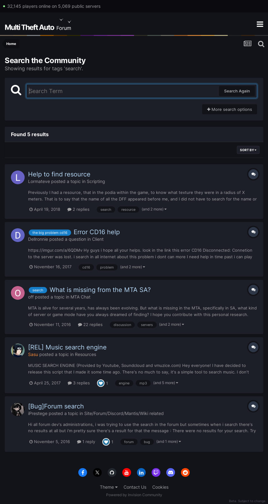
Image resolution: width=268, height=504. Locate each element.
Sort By (248, 150)
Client (98, 239)
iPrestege (37, 413)
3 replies (79, 382)
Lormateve (39, 181)
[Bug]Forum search (56, 406)
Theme (109, 487)
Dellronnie (38, 239)
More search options (229, 109)
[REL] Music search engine (67, 347)
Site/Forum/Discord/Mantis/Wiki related (124, 413)
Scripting (96, 181)
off (31, 296)
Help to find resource (59, 174)
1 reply (86, 441)
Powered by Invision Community (134, 494)
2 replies (78, 209)
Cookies (160, 487)
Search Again (237, 90)
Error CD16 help (97, 232)
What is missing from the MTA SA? (100, 290)
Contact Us (135, 487)
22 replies (90, 324)
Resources (85, 354)
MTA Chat (80, 296)
